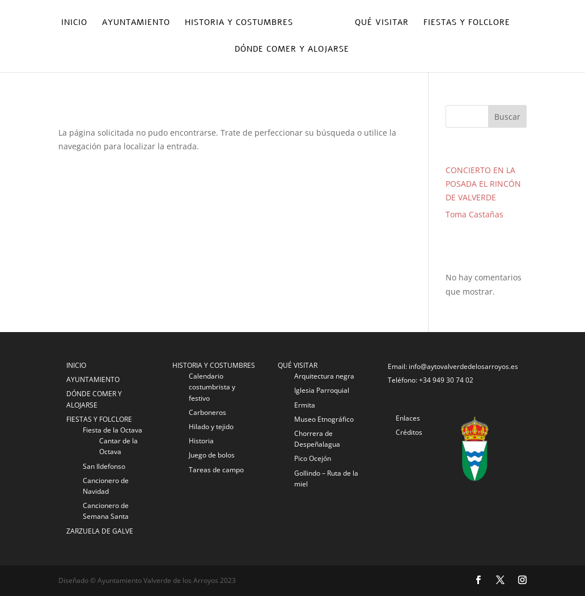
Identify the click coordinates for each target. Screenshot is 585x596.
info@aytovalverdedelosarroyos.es (463, 366)
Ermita (304, 405)
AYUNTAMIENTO (93, 379)
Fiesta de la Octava (112, 430)
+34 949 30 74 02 (446, 380)
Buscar (507, 116)
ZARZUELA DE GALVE (99, 531)
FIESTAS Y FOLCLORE (99, 419)
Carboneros (207, 412)
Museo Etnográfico (324, 419)
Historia (201, 441)
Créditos (409, 432)
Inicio (74, 23)
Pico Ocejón (312, 458)
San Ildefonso (104, 466)
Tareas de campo (216, 470)
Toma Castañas (474, 214)
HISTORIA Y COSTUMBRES (213, 365)
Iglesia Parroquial (321, 390)
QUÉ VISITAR (297, 365)
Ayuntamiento (136, 23)
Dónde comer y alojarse (292, 49)
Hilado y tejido (211, 426)
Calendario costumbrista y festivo (212, 386)
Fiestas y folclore (466, 23)
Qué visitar (382, 23)
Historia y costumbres (239, 23)
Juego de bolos (212, 455)
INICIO (76, 365)
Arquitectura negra (324, 376)
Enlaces (408, 418)
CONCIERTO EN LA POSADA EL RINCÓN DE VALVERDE (483, 184)
